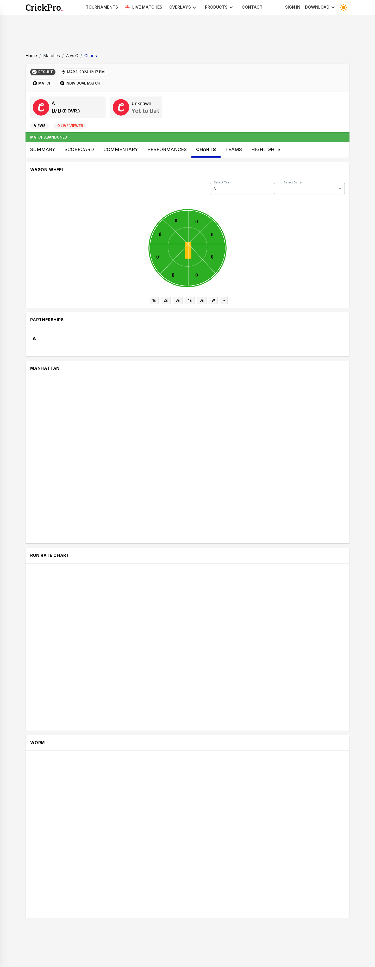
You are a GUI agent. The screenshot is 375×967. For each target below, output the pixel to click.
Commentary (120, 149)
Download (320, 7)
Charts (90, 55)
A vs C (72, 55)
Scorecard (79, 149)
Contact (252, 7)
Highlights (265, 149)
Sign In (292, 7)
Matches (51, 55)
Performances (167, 149)
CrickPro (44, 7)
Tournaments (102, 7)
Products (220, 7)
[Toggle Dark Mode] (343, 7)
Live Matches (143, 7)
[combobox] (242, 188)
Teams (233, 149)
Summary (42, 149)
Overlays (183, 7)
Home (31, 55)
